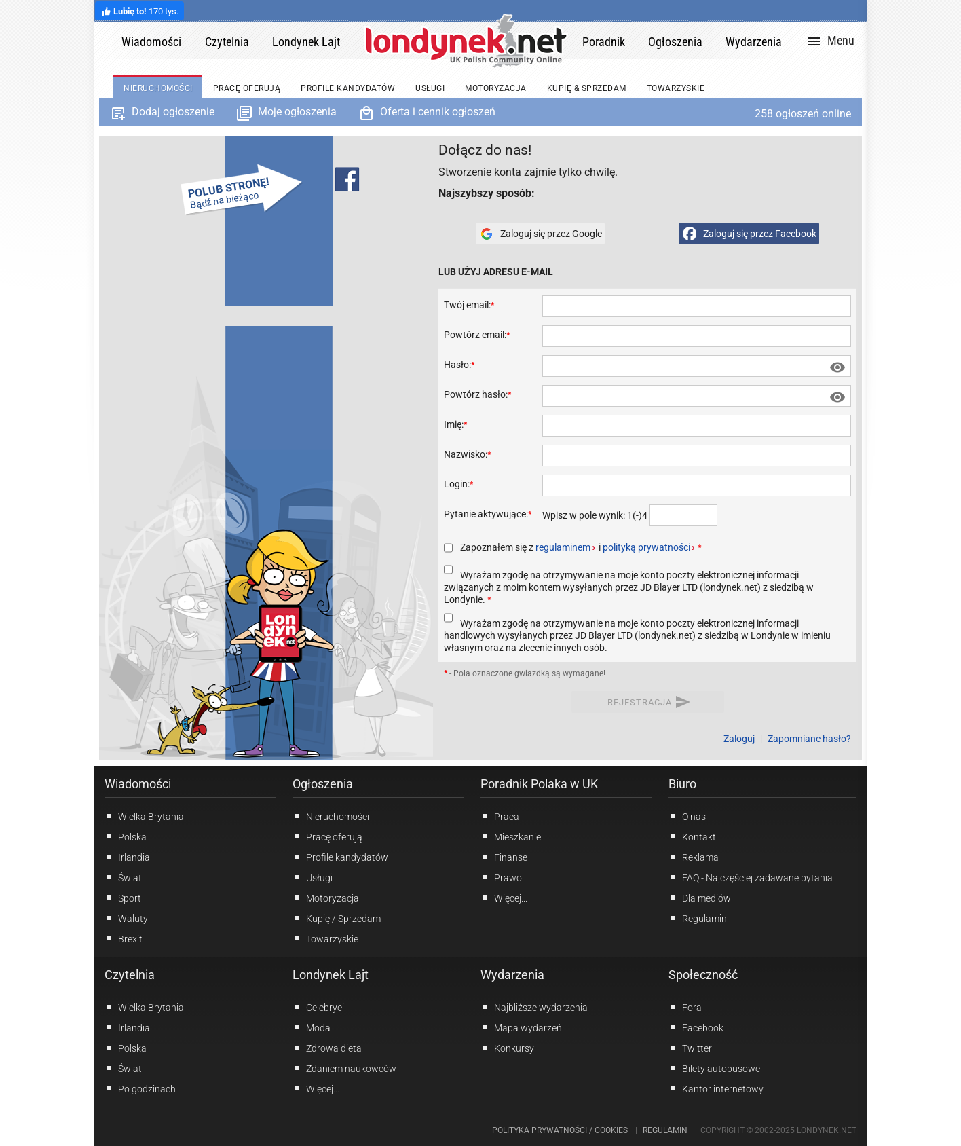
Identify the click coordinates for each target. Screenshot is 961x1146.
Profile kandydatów (340, 856)
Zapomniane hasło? (809, 738)
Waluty (126, 917)
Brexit (124, 938)
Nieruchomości (331, 816)
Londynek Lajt (331, 974)
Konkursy (507, 1047)
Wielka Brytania (144, 816)
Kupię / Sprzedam (337, 917)
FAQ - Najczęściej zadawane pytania (750, 877)
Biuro (682, 784)
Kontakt (692, 836)
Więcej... (316, 1088)
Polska (126, 836)
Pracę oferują (327, 836)
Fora (685, 1006)
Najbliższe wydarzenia (534, 1006)
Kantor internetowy (716, 1088)
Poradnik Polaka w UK (539, 784)
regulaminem (562, 547)
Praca (499, 816)
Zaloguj (739, 738)
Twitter (690, 1047)
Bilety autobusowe (714, 1067)
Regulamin (697, 917)
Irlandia (127, 856)
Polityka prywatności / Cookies (560, 1130)
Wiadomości (138, 784)
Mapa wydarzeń (521, 1027)
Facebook (695, 1027)
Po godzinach (140, 1088)
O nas (687, 816)
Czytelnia (130, 974)
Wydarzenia (512, 974)
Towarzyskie (325, 938)
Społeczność (703, 974)
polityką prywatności (646, 547)
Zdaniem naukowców (344, 1067)
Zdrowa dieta (327, 1047)
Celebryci (318, 1006)
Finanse (503, 856)
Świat (123, 877)
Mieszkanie (510, 836)
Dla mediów (699, 897)
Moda (312, 1027)
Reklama (693, 856)
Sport (123, 897)
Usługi (313, 877)
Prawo (501, 877)
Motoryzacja (326, 897)
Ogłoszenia (323, 784)
